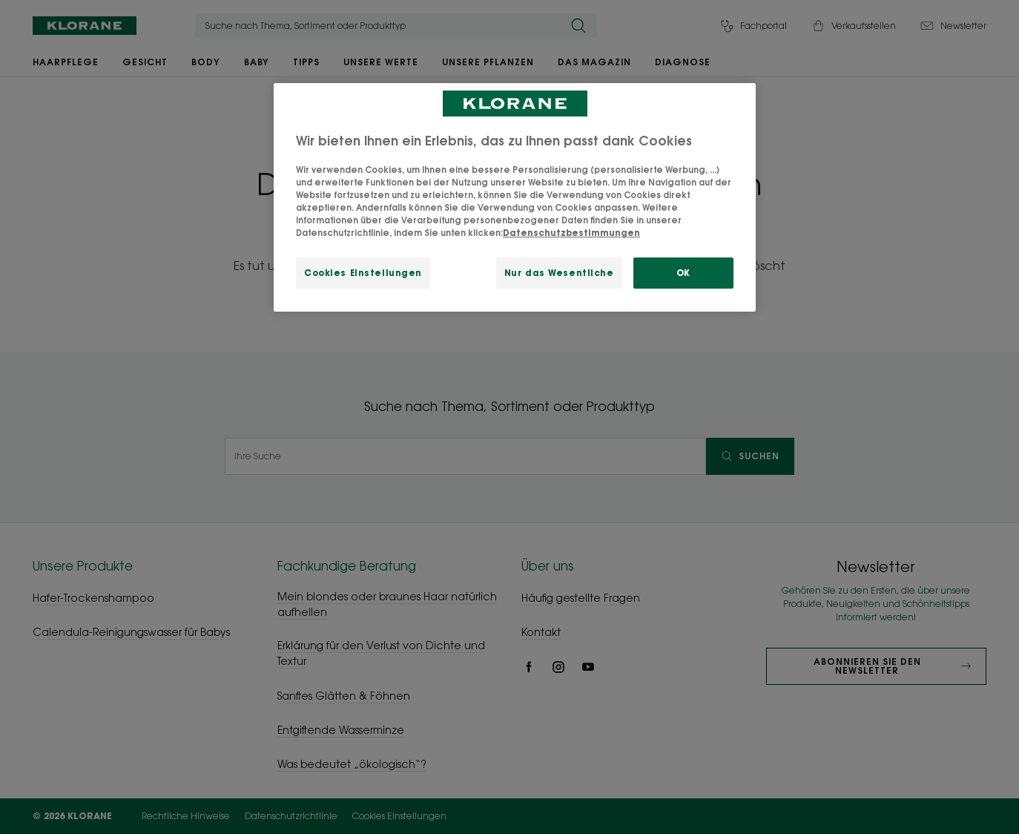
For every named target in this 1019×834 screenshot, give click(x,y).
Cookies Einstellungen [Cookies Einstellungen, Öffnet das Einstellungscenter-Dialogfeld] (363, 272)
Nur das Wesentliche (559, 272)
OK (683, 272)
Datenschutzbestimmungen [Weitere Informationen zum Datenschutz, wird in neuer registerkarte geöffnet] (571, 232)
